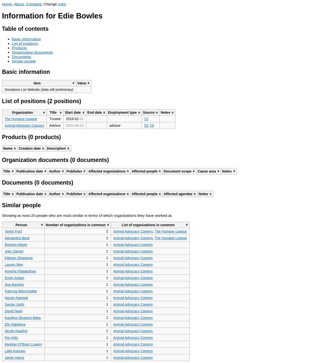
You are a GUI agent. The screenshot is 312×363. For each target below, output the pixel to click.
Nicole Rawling (16, 331)
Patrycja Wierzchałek (21, 291)
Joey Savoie (14, 251)
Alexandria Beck (17, 238)
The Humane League (21, 119)
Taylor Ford (13, 231)
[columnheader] (39, 83)
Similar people (24, 61)
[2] (146, 125)
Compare (34, 4)
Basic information (26, 39)
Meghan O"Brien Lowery (23, 344)
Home (7, 4)
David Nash (13, 311)
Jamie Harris (14, 358)
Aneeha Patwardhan (20, 271)
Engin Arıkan (14, 278)
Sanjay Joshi (14, 304)
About (19, 4)
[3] (152, 125)
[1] (146, 119)
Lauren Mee (14, 265)
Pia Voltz (11, 338)
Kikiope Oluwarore (19, 258)
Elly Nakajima (15, 324)
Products (19, 48)
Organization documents (32, 52)
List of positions (25, 43)
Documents (21, 57)
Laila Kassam (15, 351)
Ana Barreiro (14, 284)
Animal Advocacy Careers (24, 125)
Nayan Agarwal (16, 298)
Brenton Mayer (16, 245)
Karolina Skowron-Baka (23, 318)
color (62, 4)
